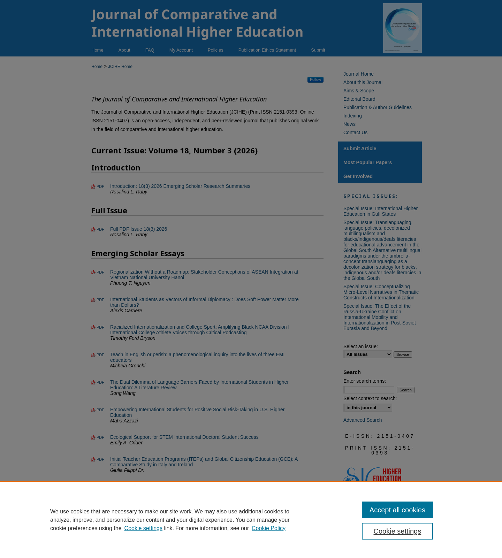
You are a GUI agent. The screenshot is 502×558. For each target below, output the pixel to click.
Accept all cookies (397, 510)
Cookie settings (143, 528)
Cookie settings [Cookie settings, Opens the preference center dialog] (397, 531)
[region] (251, 519)
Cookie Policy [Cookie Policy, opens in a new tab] (269, 528)
